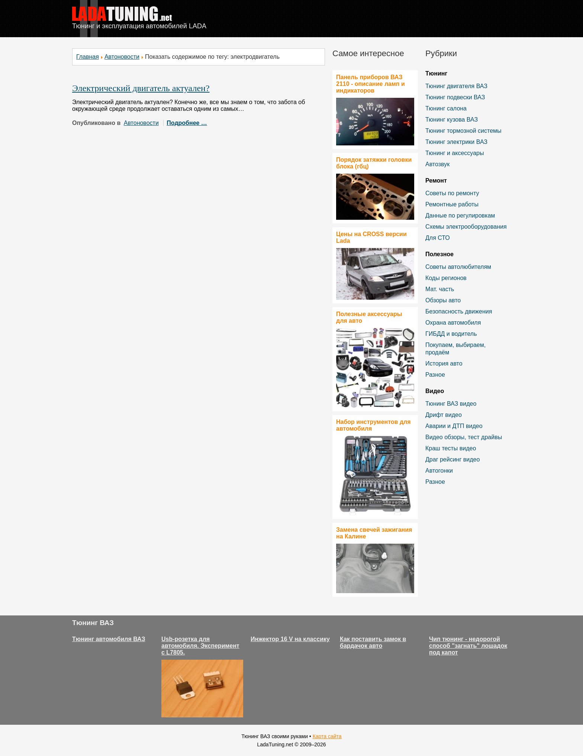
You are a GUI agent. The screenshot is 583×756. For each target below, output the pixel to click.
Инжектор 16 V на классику (290, 639)
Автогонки (439, 470)
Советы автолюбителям (458, 267)
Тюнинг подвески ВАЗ (455, 97)
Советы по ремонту (452, 193)
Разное (435, 374)
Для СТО (437, 238)
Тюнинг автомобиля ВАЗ (108, 639)
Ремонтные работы (452, 204)
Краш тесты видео (450, 448)
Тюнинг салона (446, 108)
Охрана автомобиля (453, 322)
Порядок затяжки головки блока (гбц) (374, 163)
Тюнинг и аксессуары (454, 153)
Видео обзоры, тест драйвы (463, 437)
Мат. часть (439, 289)
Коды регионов (446, 278)
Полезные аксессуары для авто (369, 317)
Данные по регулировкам (460, 215)
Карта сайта (327, 736)
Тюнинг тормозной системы (463, 131)
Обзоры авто (443, 300)
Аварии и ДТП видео (454, 426)
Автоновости (121, 57)
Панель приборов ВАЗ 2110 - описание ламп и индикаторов (370, 84)
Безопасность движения (458, 311)
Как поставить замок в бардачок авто (373, 642)
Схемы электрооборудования (466, 226)
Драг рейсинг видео (452, 459)
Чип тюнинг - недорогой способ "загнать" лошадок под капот (468, 646)
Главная (87, 57)
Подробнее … (187, 123)
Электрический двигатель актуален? (141, 88)
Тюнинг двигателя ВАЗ (456, 86)
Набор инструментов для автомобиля (373, 425)
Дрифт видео (443, 415)
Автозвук (437, 164)
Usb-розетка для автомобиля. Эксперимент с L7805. (200, 646)
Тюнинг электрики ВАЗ (456, 142)
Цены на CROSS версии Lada (371, 237)
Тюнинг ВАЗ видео (450, 403)
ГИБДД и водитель (451, 334)
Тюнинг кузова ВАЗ (451, 119)
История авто (444, 363)
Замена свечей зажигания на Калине (374, 533)
